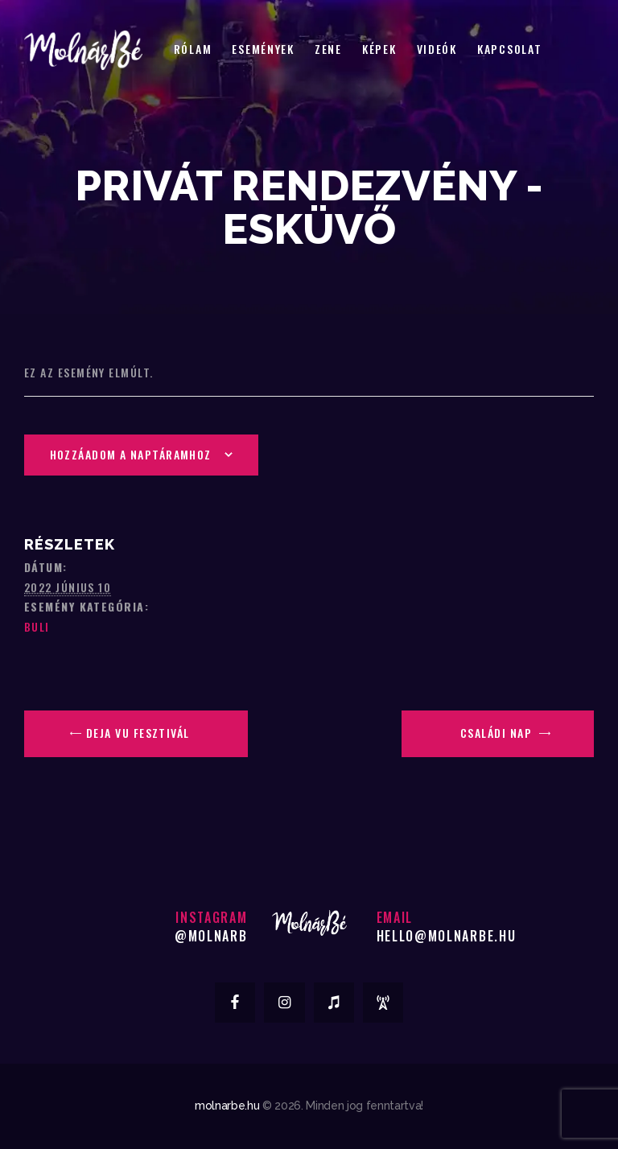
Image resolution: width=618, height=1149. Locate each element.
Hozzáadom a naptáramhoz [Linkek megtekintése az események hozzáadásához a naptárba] (131, 454)
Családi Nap (497, 732)
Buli (37, 626)
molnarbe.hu (227, 1105)
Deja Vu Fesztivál (136, 732)
